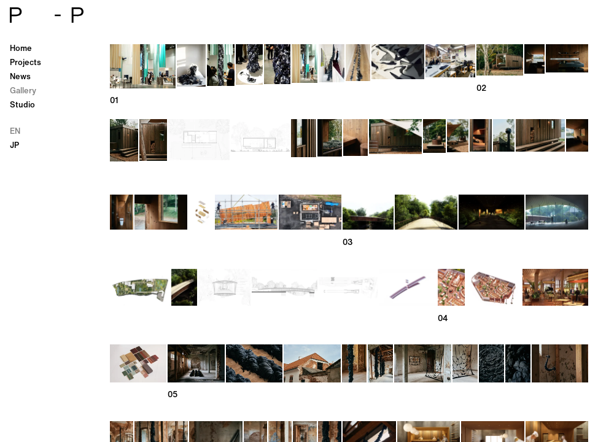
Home (21, 48)
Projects (25, 62)
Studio (22, 104)
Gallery (23, 90)
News (20, 76)
